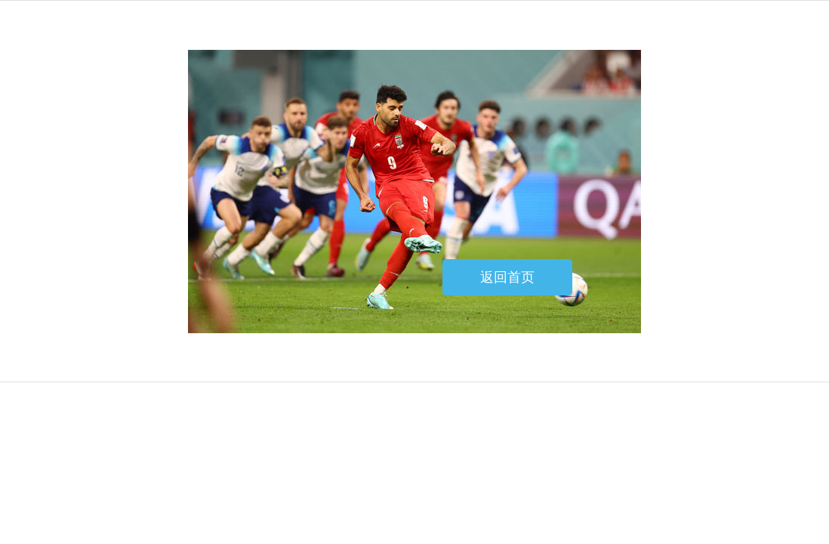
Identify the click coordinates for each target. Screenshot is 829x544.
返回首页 (507, 277)
